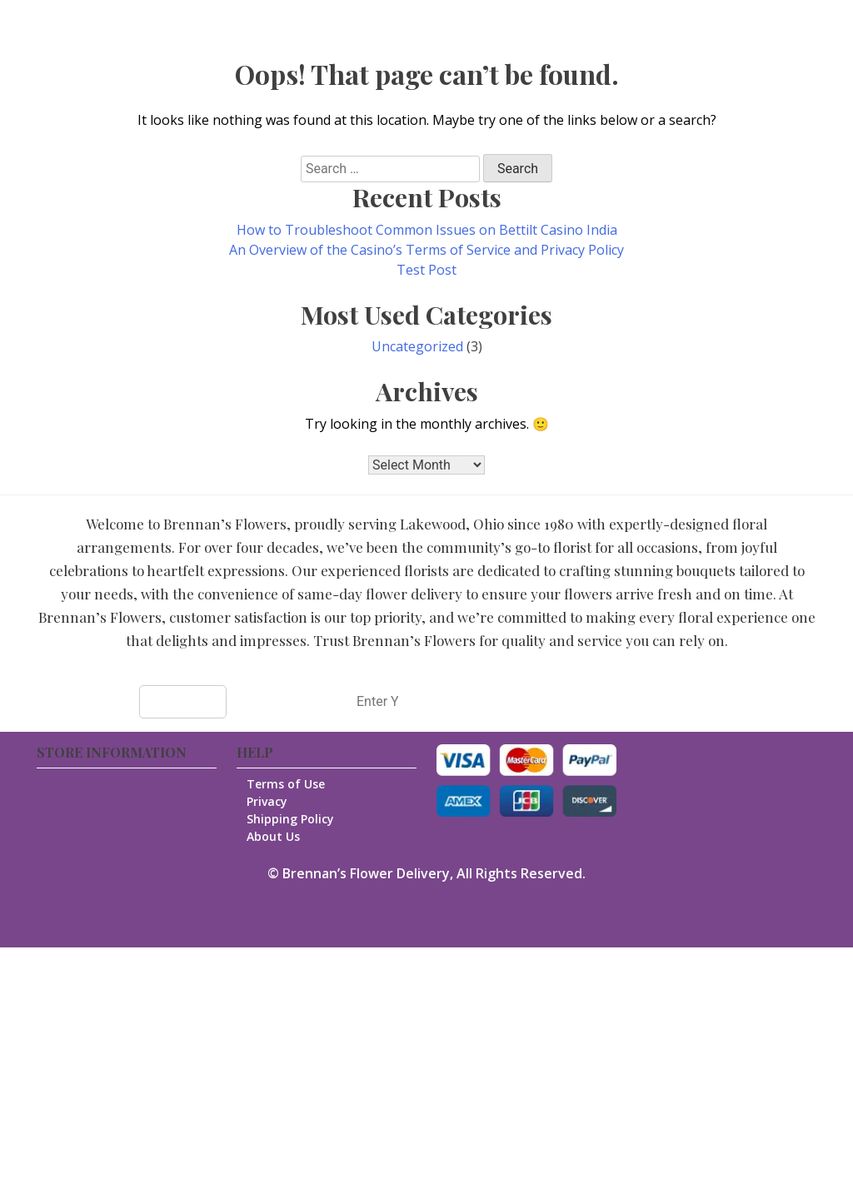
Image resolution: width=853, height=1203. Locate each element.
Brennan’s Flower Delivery (366, 873)
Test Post (426, 270)
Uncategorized (417, 346)
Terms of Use (288, 784)
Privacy (269, 801)
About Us (275, 836)
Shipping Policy (293, 819)
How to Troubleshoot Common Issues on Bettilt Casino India (427, 230)
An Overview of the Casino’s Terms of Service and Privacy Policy (426, 250)
